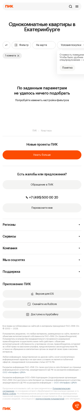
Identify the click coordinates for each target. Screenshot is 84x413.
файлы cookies (9, 394)
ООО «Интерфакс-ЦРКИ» (14, 372)
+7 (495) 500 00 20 (42, 197)
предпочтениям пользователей (50, 399)
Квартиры (46, 131)
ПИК (34, 131)
